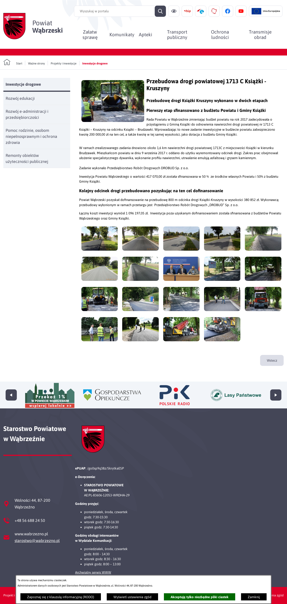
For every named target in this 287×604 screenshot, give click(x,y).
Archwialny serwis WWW (93, 572)
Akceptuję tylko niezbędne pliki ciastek (199, 597)
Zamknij (254, 597)
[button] (112, 121)
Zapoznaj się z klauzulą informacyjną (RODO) (60, 597)
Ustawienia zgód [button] (272, 595)
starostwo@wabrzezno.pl (37, 540)
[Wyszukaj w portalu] (120, 11)
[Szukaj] (160, 11)
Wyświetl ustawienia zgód (132, 597)
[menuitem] (90, 34)
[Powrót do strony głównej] (12, 62)
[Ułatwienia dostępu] (173, 11)
